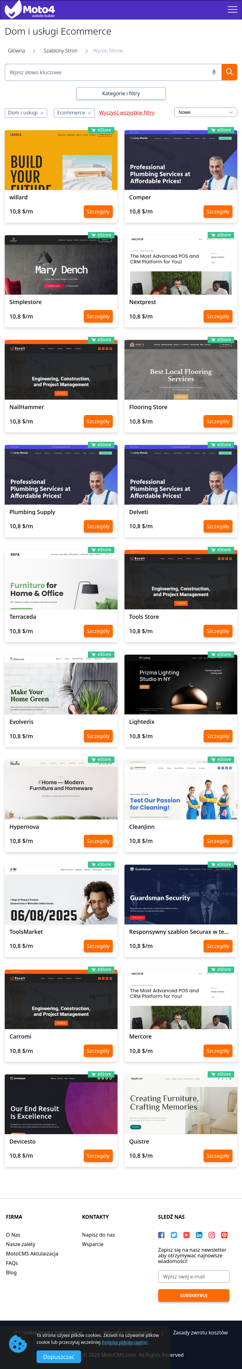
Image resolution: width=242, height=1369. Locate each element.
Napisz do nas (98, 1234)
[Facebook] (161, 1235)
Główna (16, 50)
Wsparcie (92, 1244)
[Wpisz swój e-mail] (193, 1276)
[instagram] (212, 1235)
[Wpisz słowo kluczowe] (113, 72)
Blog (11, 1272)
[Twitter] (174, 1235)
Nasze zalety (20, 1244)
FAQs (12, 1263)
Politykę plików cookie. (125, 1342)
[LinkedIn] (199, 1235)
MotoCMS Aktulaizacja (32, 1253)
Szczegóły (98, 211)
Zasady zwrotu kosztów (200, 1332)
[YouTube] (186, 1235)
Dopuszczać (58, 1357)
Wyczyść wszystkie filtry (126, 112)
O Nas (13, 1234)
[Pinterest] (224, 1235)
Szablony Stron (60, 50)
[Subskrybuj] (193, 1295)
